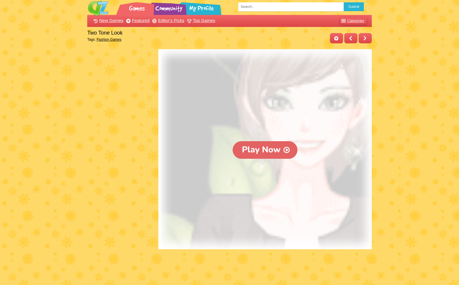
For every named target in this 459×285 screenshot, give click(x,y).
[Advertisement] (121, 137)
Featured (137, 20)
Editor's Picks (167, 20)
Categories (352, 21)
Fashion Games (109, 39)
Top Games (200, 20)
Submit (353, 7)
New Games (108, 20)
